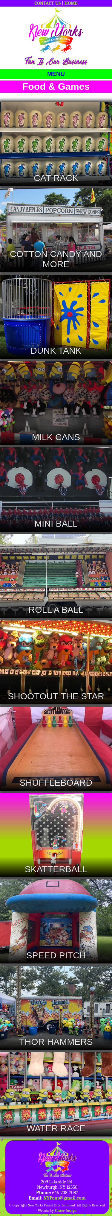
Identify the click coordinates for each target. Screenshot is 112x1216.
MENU (56, 74)
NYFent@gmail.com (65, 1198)
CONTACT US (47, 3)
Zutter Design (65, 1211)
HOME (70, 3)
